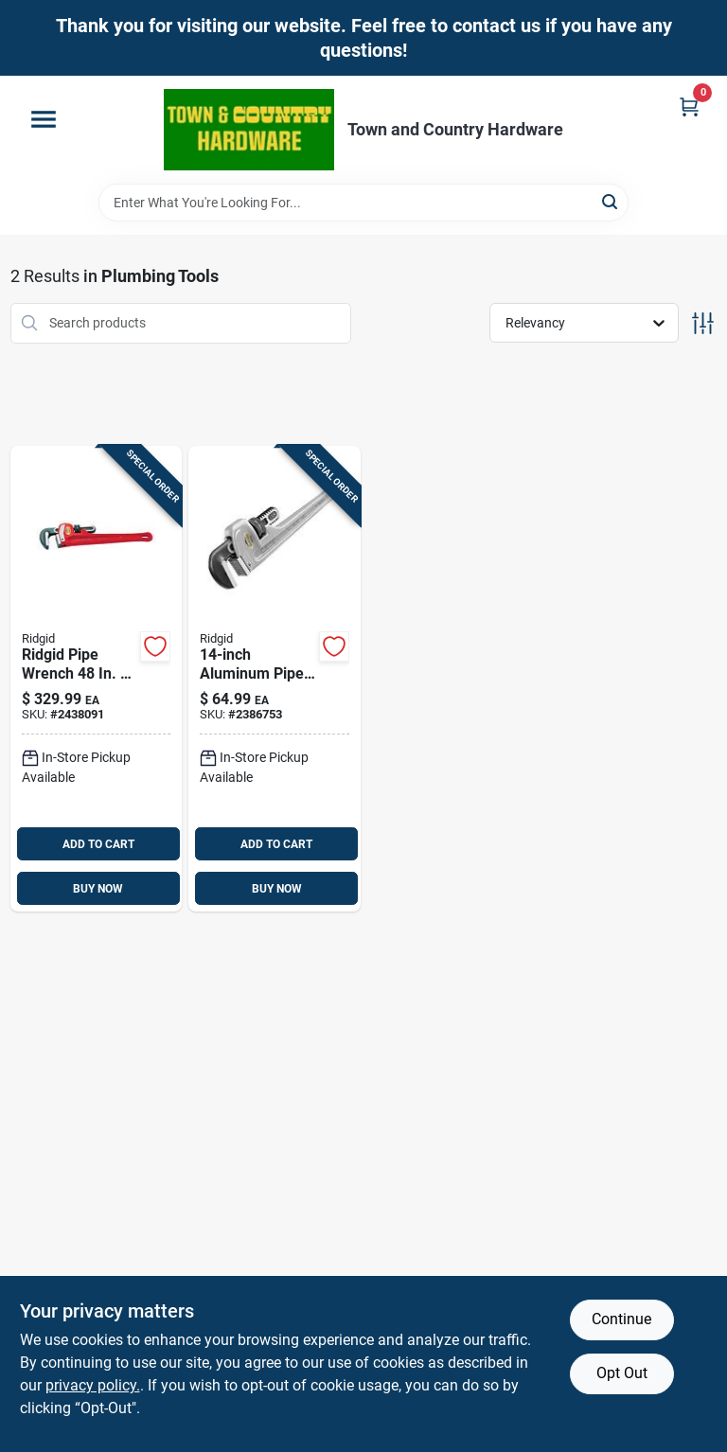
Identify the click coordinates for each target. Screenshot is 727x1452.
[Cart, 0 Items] (689, 106)
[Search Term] (363, 202)
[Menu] (43, 119)
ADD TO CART (98, 844)
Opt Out (621, 1373)
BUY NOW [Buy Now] (98, 888)
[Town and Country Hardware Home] (249, 129)
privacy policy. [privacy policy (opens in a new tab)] (92, 1385)
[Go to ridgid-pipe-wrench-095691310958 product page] (274, 679)
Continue (621, 1319)
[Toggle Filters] (703, 323)
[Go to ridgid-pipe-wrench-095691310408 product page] (96, 679)
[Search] (611, 201)
